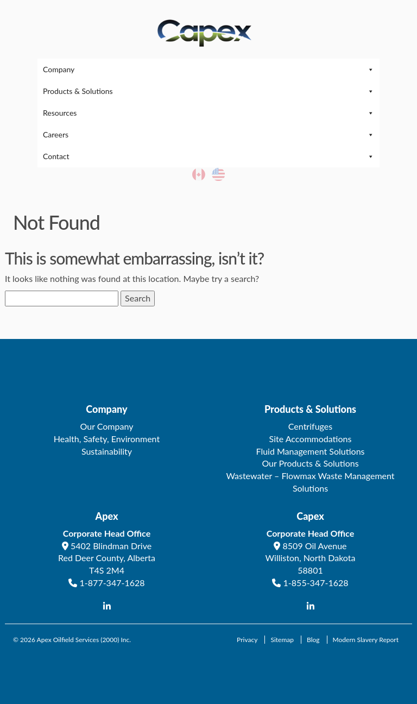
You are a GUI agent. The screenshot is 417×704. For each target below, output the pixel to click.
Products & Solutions (208, 91)
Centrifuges (310, 426)
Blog (313, 640)
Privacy (247, 640)
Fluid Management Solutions (310, 451)
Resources (208, 113)
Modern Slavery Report (366, 640)
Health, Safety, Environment (107, 438)
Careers (208, 135)
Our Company (107, 426)
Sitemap (282, 640)
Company (208, 69)
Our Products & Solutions (310, 463)
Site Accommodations (310, 438)
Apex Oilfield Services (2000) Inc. (84, 640)
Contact (208, 156)
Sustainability (106, 451)
